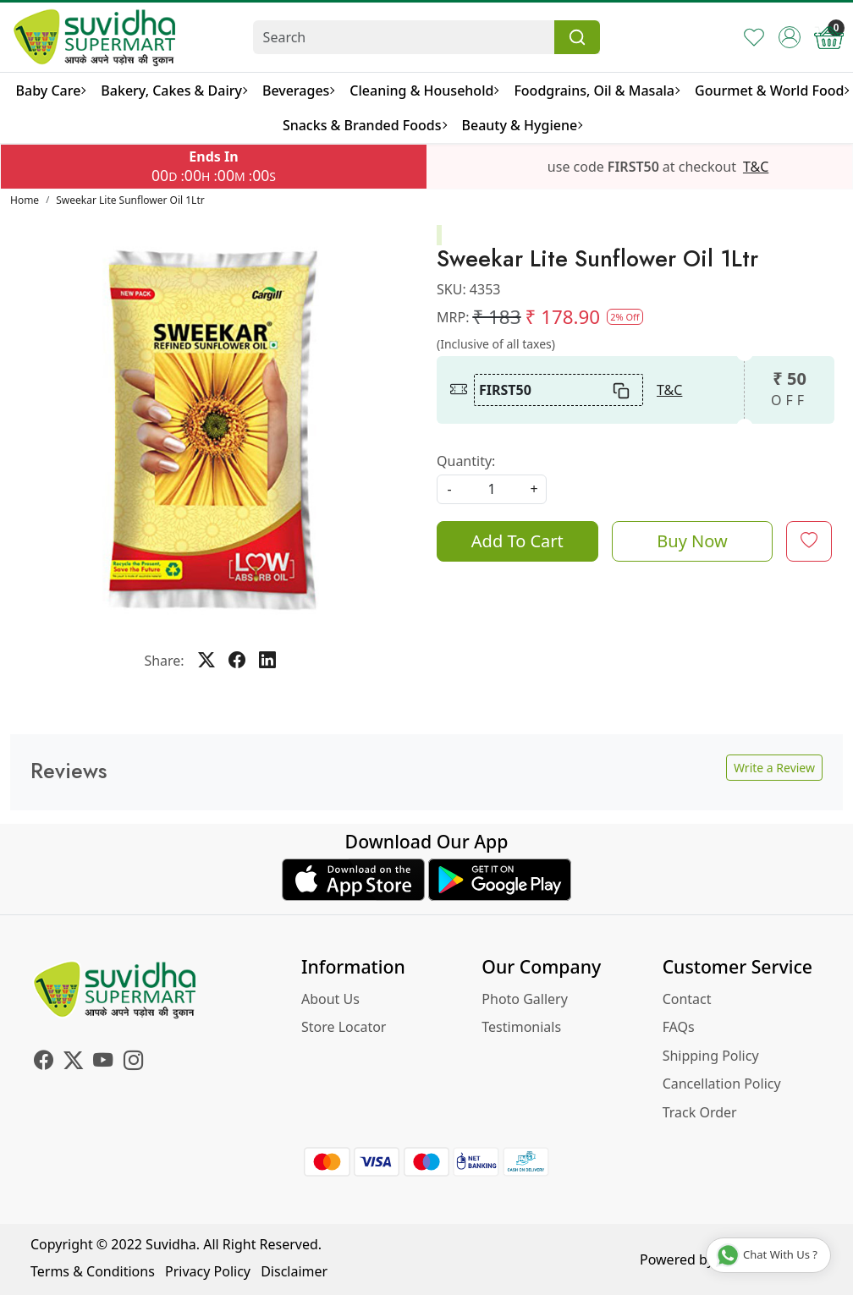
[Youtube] (103, 1062)
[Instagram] (133, 1062)
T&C (755, 166)
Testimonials (521, 1027)
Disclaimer (294, 1271)
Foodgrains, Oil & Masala (596, 90)
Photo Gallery (525, 999)
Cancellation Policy (722, 1083)
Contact (687, 999)
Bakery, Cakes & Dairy (173, 90)
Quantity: (466, 461)
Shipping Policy (711, 1055)
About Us (330, 999)
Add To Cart (517, 541)
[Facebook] (43, 1062)
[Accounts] (789, 37)
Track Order (700, 1112)
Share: (164, 660)
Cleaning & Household (423, 90)
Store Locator (344, 1027)
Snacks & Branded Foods (364, 125)
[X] (73, 1062)
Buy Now (692, 541)
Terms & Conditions (92, 1271)
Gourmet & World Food (771, 90)
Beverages (297, 90)
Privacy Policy (207, 1271)
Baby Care (50, 90)
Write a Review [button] (774, 768)
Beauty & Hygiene (522, 125)
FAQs (679, 1027)
